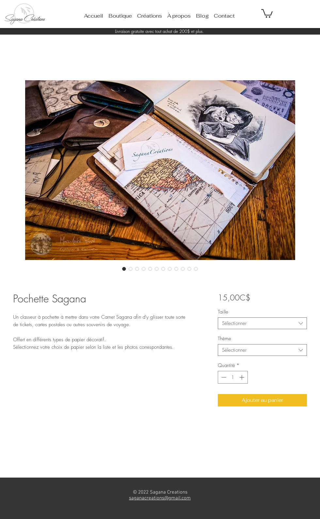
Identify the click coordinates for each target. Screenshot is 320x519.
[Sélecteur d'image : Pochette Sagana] (124, 269)
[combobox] (262, 323)
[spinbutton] (232, 377)
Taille (223, 312)
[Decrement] (223, 377)
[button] (267, 13)
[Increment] (242, 377)
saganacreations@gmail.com (160, 498)
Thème (224, 338)
